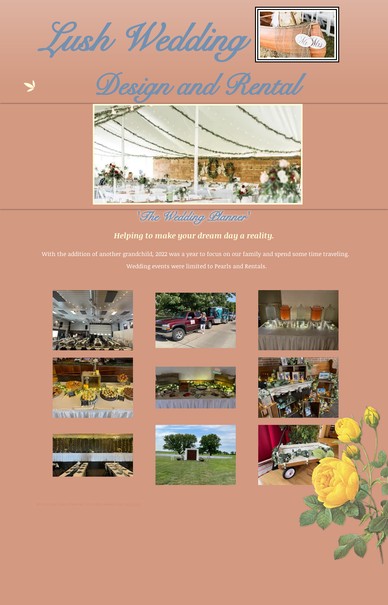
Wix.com (133, 504)
